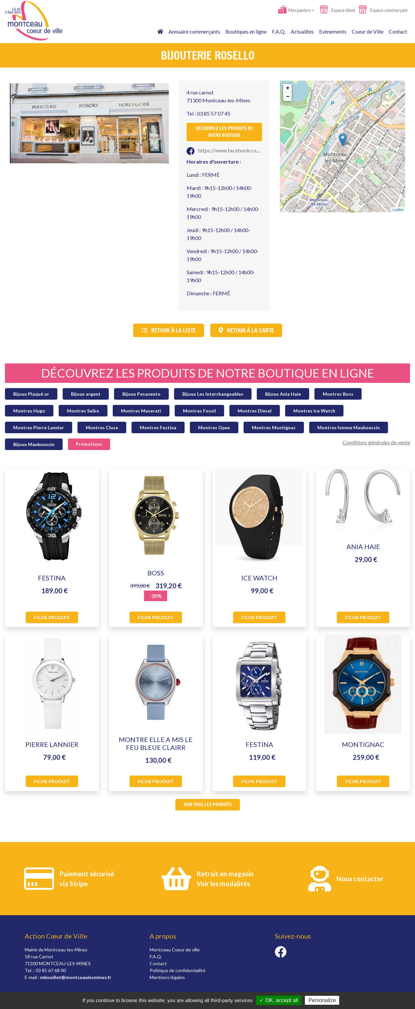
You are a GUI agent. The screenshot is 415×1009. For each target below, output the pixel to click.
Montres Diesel (255, 410)
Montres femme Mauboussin (348, 427)
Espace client (337, 10)
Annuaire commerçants (194, 31)
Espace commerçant (383, 10)
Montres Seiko (83, 410)
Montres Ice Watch (314, 410)
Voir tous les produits (208, 804)
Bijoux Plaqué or (31, 394)
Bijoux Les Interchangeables (212, 394)
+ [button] (287, 88)
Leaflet (398, 210)
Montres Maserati (141, 410)
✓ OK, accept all (278, 1000)
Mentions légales (167, 977)
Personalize (322, 1000)
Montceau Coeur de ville (175, 949)
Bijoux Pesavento (141, 394)
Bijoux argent (86, 394)
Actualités (302, 31)
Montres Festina (158, 427)
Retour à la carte (246, 330)
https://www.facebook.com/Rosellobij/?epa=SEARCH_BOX (261, 150)
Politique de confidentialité (177, 970)
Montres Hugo (29, 410)
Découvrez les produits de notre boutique (224, 132)
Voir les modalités (223, 884)
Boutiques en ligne (246, 31)
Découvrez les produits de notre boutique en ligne (207, 373)
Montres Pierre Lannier (38, 427)
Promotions (89, 444)
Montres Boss (338, 394)
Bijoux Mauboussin (33, 444)
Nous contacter (360, 879)
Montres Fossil (199, 410)
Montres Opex (214, 427)
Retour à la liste (168, 330)
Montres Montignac (274, 427)
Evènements (332, 31)
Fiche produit (52, 617)
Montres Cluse (102, 427)
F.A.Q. (278, 31)
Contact (398, 31)
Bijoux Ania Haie (283, 394)
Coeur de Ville (367, 31)
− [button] (287, 97)
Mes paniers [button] (294, 10)
